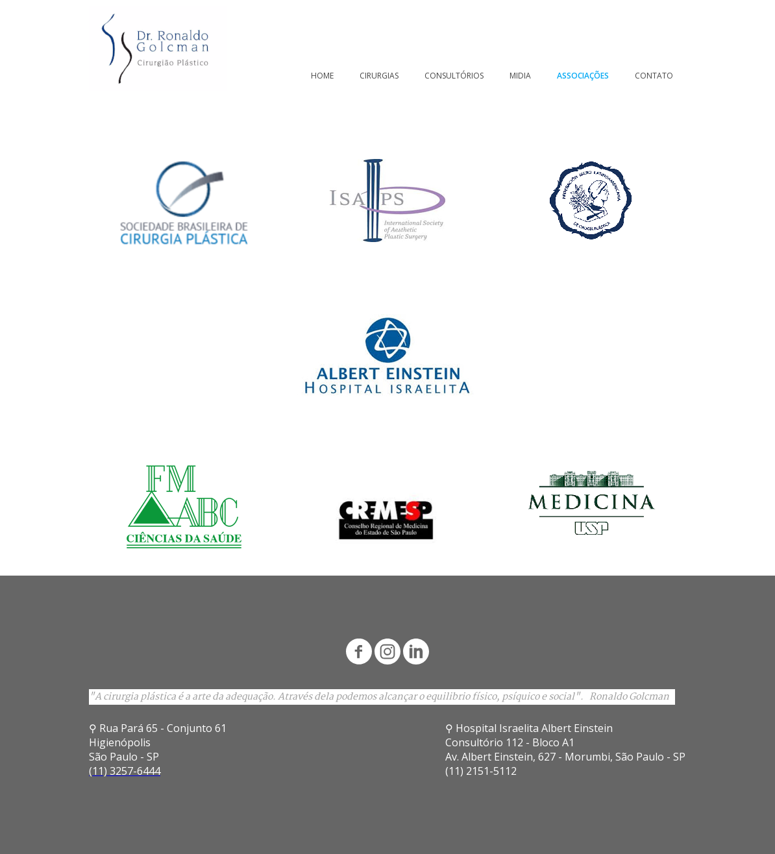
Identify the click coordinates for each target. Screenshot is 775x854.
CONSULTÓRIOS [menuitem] (454, 75)
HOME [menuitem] (322, 75)
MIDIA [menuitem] (520, 75)
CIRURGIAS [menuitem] (379, 75)
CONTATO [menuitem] (654, 75)
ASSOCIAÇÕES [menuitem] (583, 75)
